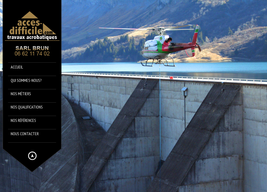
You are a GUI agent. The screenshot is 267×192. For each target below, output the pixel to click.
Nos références (23, 120)
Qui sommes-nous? (26, 80)
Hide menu (32, 155)
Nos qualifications (27, 107)
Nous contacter (25, 133)
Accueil (17, 67)
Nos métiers (21, 93)
